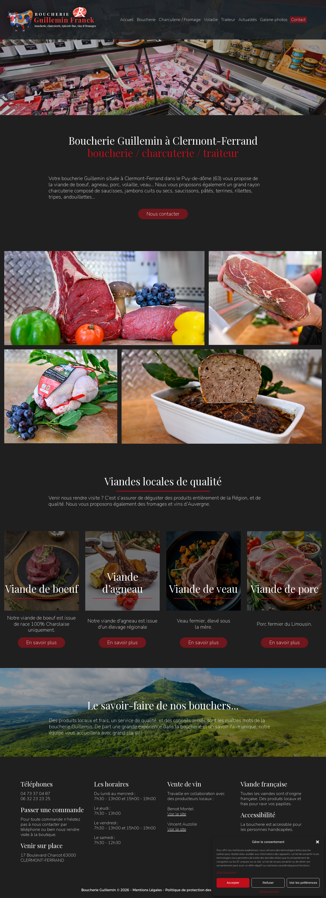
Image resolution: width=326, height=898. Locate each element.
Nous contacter (163, 213)
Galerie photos (273, 20)
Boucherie (146, 20)
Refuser (268, 882)
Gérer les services (226, 872)
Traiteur (228, 20)
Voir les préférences (303, 882)
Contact (298, 20)
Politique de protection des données (196, 890)
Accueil (127, 20)
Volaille (211, 20)
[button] (317, 842)
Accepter (233, 882)
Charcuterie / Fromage (180, 20)
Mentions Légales (147, 890)
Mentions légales (269, 891)
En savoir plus (41, 642)
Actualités (247, 20)
